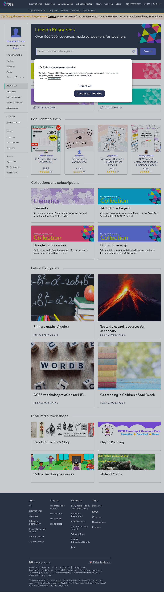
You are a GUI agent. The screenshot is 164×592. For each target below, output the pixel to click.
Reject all (85, 86)
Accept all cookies (89, 93)
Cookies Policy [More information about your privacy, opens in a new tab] (54, 79)
